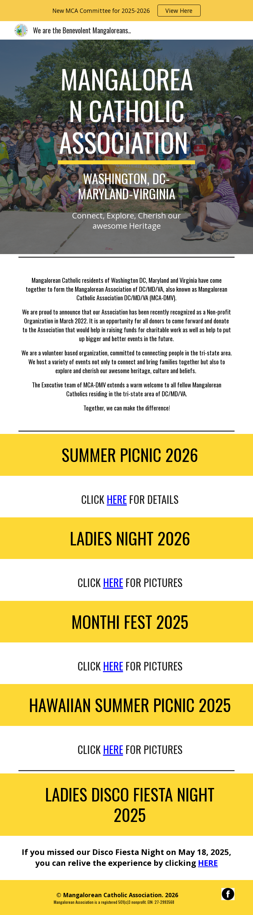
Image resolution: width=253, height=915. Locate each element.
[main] (126, 132)
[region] (126, 10)
